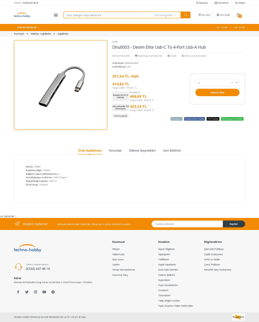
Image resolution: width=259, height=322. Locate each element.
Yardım (116, 264)
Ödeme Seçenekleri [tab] (142, 150)
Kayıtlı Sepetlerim (167, 264)
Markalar (202, 2)
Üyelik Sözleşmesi (213, 254)
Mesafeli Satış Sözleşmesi (217, 269)
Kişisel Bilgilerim (166, 249)
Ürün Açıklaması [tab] (90, 150)
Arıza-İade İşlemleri (168, 269)
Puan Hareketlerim (168, 285)
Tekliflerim (163, 259)
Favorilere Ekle (121, 55)
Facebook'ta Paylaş (194, 118)
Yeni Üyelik (223, 14)
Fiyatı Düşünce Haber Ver (148, 55)
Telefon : (26, 2)
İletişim (240, 2)
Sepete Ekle (217, 92)
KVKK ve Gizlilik (212, 259)
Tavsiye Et (177, 118)
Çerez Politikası (212, 264)
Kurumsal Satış (120, 274)
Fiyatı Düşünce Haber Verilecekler (175, 305)
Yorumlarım (164, 295)
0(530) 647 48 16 (38, 268)
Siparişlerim (164, 254)
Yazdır (172, 55)
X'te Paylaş (213, 118)
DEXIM (115, 41)
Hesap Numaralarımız (123, 269)
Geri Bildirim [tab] (172, 150)
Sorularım (163, 290)
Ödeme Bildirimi (166, 274)
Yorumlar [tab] (115, 150)
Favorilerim (221, 2)
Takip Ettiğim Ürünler (169, 300)
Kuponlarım (164, 280)
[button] (167, 15)
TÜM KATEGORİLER (27, 27)
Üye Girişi (204, 14)
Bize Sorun (118, 259)
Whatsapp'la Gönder (232, 118)
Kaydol (234, 223)
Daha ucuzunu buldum (194, 55)
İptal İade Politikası (214, 249)
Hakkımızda (118, 254)
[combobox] (108, 15)
